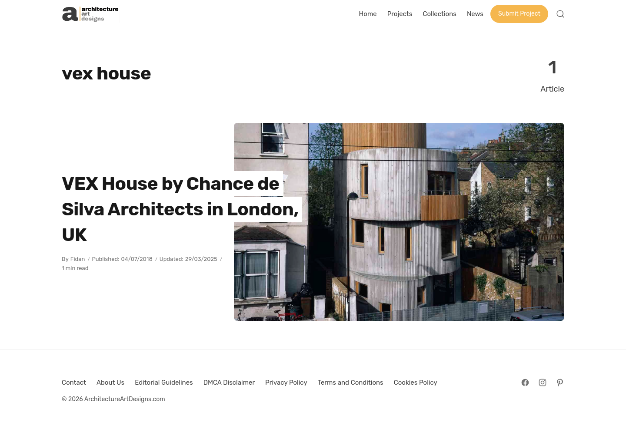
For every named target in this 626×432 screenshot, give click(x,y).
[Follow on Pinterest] (560, 382)
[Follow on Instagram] (542, 382)
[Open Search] (560, 14)
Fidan (77, 259)
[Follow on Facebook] (525, 382)
